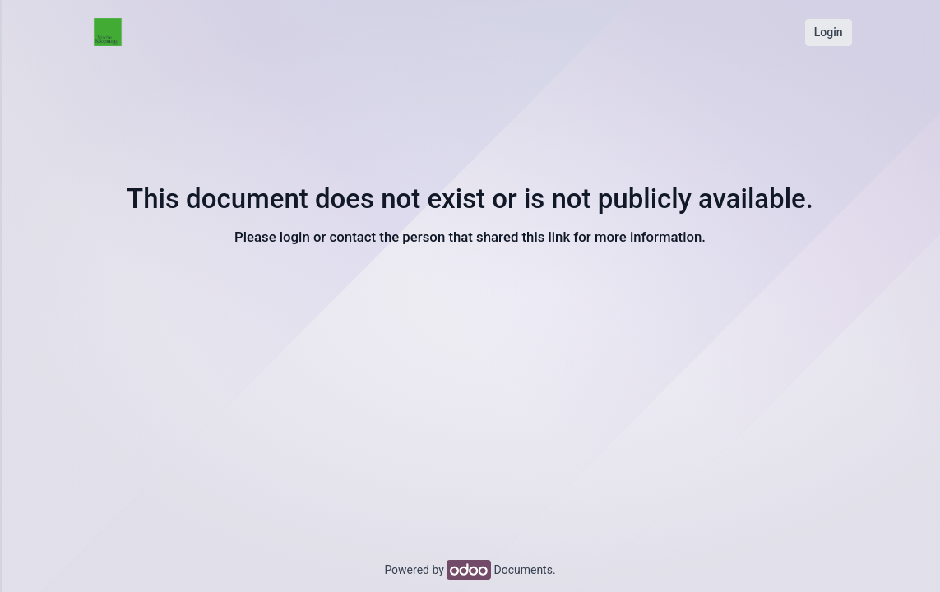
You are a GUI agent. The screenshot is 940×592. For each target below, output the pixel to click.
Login (828, 32)
